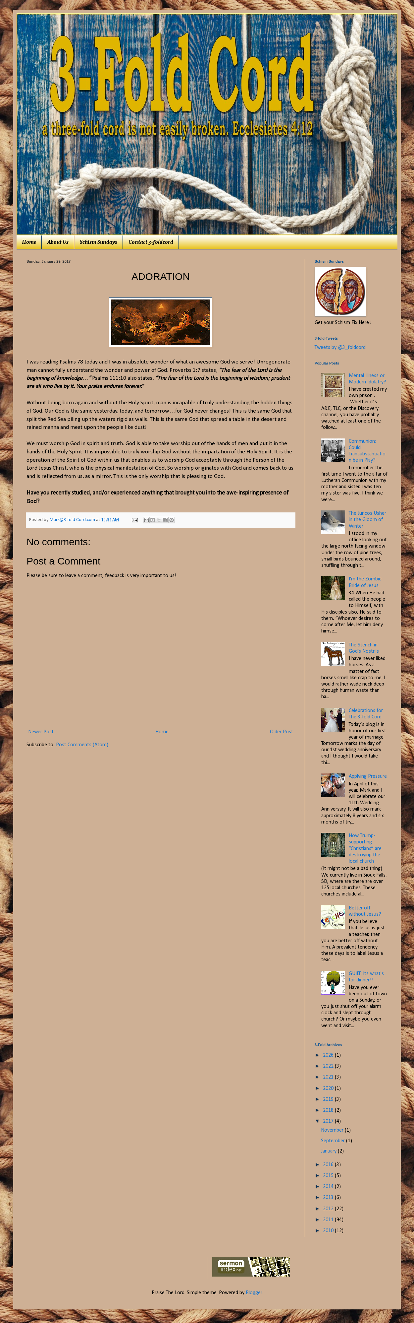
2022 (329, 1066)
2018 (329, 1110)
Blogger (254, 1292)
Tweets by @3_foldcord (340, 347)
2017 (329, 1121)
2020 (329, 1088)
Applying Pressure (368, 776)
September (333, 1141)
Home (29, 242)
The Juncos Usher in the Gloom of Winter (367, 520)
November (333, 1130)
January (329, 1151)
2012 (329, 1209)
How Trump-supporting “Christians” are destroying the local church (365, 848)
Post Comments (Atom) (82, 745)
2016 (329, 1164)
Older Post (281, 732)
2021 (329, 1077)
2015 (329, 1175)
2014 (329, 1186)
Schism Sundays (98, 242)
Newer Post (41, 732)
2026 (329, 1055)
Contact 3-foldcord (151, 242)
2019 (329, 1099)
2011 (329, 1220)
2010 (329, 1230)
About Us (58, 242)
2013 (329, 1197)
